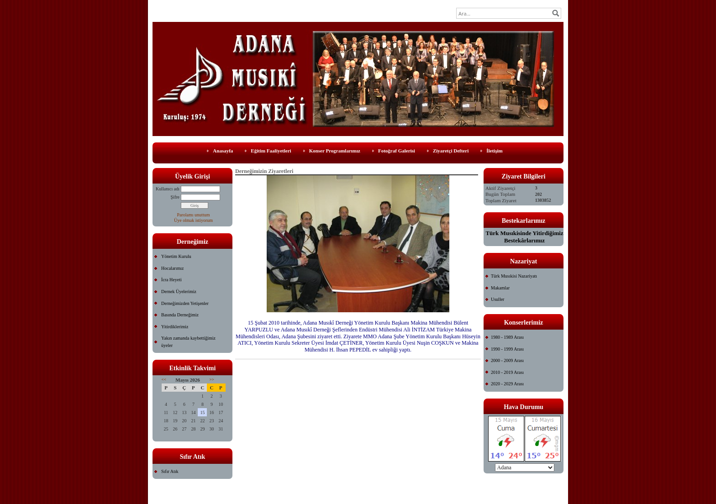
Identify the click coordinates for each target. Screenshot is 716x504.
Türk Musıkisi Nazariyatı (514, 275)
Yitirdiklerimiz (174, 326)
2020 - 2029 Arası (507, 383)
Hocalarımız (172, 268)
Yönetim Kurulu (176, 256)
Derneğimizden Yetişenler (185, 303)
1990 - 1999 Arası (507, 349)
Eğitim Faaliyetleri (271, 150)
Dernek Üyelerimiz (178, 291)
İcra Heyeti (171, 279)
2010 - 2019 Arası (507, 372)
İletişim (494, 150)
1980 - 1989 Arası (507, 337)
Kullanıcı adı (167, 188)
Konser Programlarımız (334, 150)
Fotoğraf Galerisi (396, 150)
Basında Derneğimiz (180, 314)
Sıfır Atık (170, 471)
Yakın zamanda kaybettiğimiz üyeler (188, 342)
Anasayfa (223, 150)
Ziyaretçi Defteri (451, 150)
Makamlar (500, 287)
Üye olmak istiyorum (193, 220)
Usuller (497, 299)
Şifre (175, 197)
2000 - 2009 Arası (507, 360)
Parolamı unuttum (193, 214)
